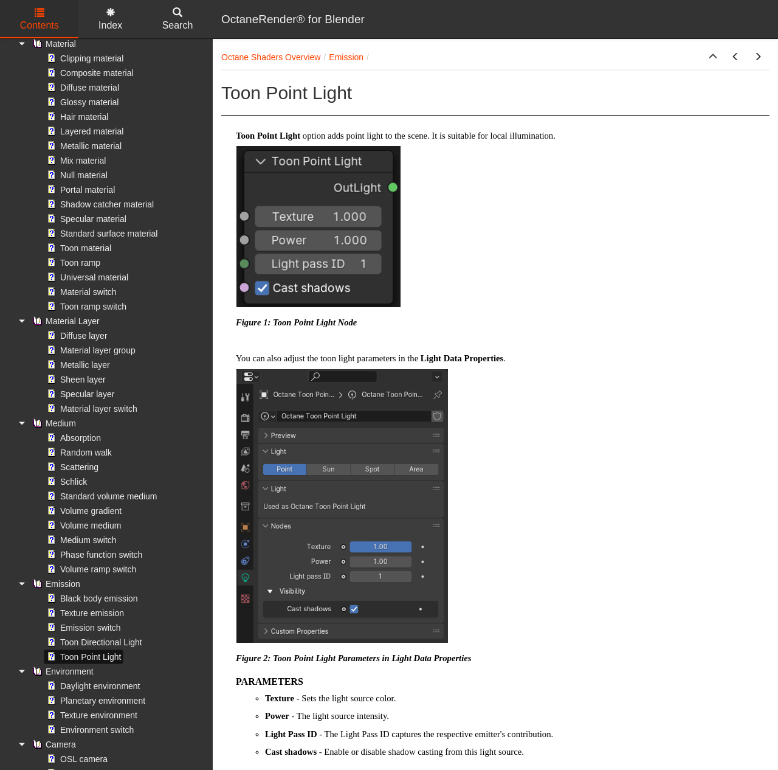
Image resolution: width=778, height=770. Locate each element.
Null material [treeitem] (76, 175)
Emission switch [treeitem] (82, 627)
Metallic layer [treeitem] (77, 365)
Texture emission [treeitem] (84, 613)
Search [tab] (177, 19)
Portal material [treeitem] (79, 189)
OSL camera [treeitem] (76, 759)
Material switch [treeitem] (80, 292)
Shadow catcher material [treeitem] (99, 204)
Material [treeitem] (53, 43)
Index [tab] (110, 19)
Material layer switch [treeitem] (90, 408)
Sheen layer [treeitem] (75, 379)
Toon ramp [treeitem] (72, 262)
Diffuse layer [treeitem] (76, 335)
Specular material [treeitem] (85, 219)
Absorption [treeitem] (72, 438)
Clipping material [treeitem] (83, 58)
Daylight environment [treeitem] (92, 686)
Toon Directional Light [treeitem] (93, 642)
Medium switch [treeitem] (80, 540)
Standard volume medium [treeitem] (100, 496)
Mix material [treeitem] (75, 160)
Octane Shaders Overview (270, 57)
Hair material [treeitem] (76, 116)
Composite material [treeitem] (89, 73)
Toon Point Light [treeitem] (82, 657)
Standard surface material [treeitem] (100, 233)
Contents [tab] (39, 19)
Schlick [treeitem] (65, 481)
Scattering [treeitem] (71, 467)
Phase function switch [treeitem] (93, 554)
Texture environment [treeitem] (90, 715)
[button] (713, 57)
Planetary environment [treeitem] (94, 700)
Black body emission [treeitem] (91, 598)
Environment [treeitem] (62, 671)
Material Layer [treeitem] (65, 321)
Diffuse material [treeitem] (81, 87)
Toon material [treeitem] (77, 248)
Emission (346, 57)
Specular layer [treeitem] (79, 394)
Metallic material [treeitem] (83, 146)
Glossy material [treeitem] (81, 102)
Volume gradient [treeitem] (83, 511)
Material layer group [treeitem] (90, 350)
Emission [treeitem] (55, 584)
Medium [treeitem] (53, 423)
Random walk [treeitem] (78, 452)
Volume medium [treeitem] (82, 525)
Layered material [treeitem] (83, 131)
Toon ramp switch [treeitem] (85, 306)
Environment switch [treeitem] (89, 730)
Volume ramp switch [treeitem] (90, 569)
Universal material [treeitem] (86, 277)
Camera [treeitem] (53, 744)
